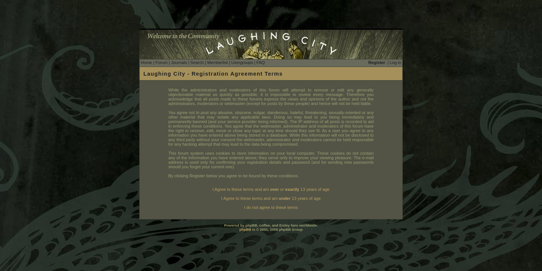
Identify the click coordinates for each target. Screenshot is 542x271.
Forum (161, 62)
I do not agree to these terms (271, 207)
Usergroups (242, 62)
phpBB (245, 229)
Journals (179, 62)
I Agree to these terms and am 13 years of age (271, 198)
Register (376, 62)
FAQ (260, 62)
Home (146, 62)
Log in (395, 62)
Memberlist (217, 62)
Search (197, 62)
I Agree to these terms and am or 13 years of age (271, 189)
